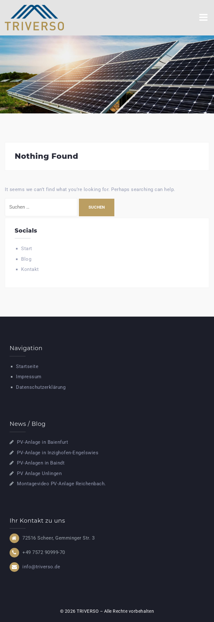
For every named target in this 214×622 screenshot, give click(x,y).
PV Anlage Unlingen (39, 473)
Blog (26, 259)
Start (26, 248)
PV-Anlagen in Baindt (41, 463)
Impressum (29, 377)
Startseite (27, 366)
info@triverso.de (41, 567)
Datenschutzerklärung (40, 387)
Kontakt (30, 269)
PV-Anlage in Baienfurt (42, 442)
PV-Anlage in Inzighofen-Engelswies (57, 453)
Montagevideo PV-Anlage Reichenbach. (61, 484)
